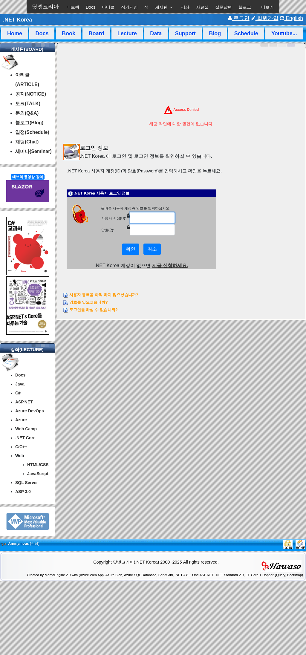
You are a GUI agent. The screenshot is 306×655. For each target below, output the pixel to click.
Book (68, 33)
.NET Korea (17, 20)
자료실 (202, 7)
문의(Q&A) (27, 113)
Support (185, 33)
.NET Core (25, 437)
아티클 (108, 7)
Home (14, 33)
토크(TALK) (27, 103)
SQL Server (26, 482)
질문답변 (223, 7)
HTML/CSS (38, 464)
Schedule (246, 33)
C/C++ (21, 446)
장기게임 (129, 7)
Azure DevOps (29, 410)
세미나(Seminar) (33, 151)
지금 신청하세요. (170, 265)
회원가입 (265, 18)
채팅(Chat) (27, 141)
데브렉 (73, 7)
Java (20, 384)
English (291, 18)
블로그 (244, 7)
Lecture (127, 33)
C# (18, 393)
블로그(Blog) (29, 122)
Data (156, 33)
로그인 (239, 18)
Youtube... (284, 33)
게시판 (161, 7)
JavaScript (37, 473)
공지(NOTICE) (30, 94)
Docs (90, 7)
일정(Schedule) (32, 132)
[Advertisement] (153, 639)
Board (96, 33)
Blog (215, 33)
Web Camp (26, 428)
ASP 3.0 (23, 491)
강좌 (185, 7)
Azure (21, 419)
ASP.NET (24, 402)
